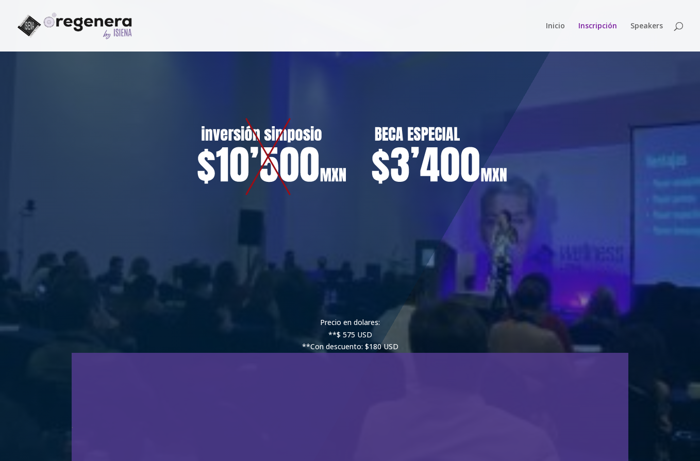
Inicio (555, 26)
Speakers (646, 26)
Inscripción (597, 26)
